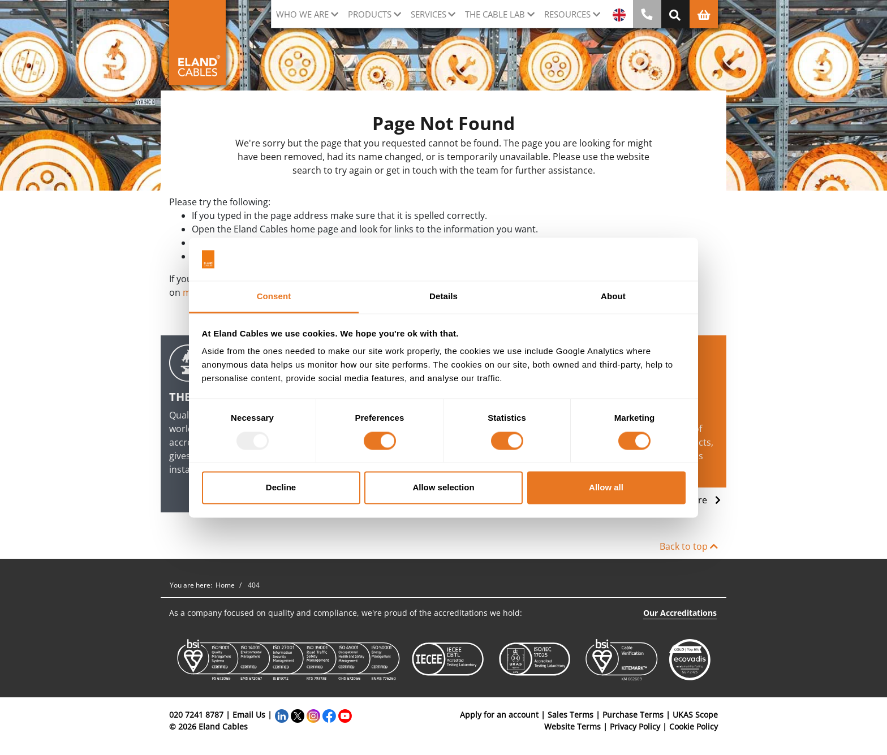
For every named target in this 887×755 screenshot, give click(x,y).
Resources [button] (567, 14)
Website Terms (572, 726)
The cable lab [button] (495, 14)
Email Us (248, 714)
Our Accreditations (680, 612)
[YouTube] (345, 714)
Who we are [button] (302, 14)
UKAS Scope (695, 714)
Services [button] (428, 14)
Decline (281, 488)
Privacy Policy (635, 726)
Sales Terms (570, 714)
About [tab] (613, 296)
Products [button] (369, 14)
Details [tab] (443, 296)
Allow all (606, 488)
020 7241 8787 (196, 714)
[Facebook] (329, 714)
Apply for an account (499, 714)
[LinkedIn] (282, 714)
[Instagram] (313, 714)
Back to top (689, 546)
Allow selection (443, 488)
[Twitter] (297, 714)
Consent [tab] (274, 296)
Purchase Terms (633, 714)
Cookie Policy (693, 726)
